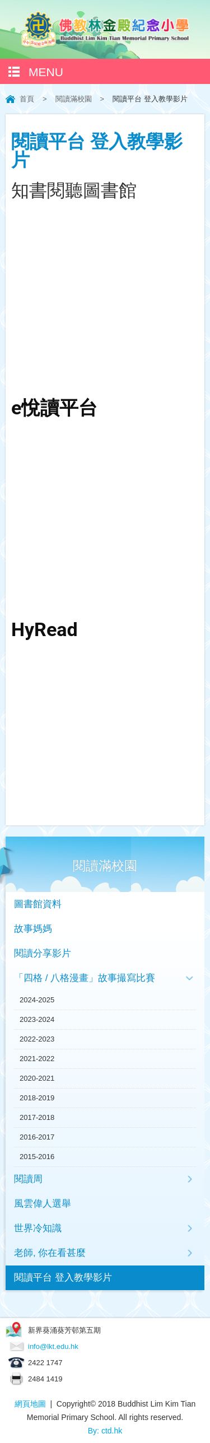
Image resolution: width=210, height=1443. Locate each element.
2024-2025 (37, 1000)
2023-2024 (37, 1019)
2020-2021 (37, 1078)
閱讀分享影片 (42, 953)
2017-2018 (37, 1117)
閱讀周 (28, 1179)
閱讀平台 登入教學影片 (63, 1277)
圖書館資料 (38, 904)
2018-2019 (37, 1098)
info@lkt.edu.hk (53, 1346)
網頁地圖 (30, 1403)
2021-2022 (37, 1058)
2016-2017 (37, 1137)
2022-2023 (37, 1039)
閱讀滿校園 (73, 99)
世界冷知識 (38, 1228)
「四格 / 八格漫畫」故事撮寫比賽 (84, 978)
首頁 (27, 99)
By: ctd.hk (105, 1430)
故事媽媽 (33, 928)
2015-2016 (37, 1156)
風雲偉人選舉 (42, 1203)
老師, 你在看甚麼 (50, 1253)
